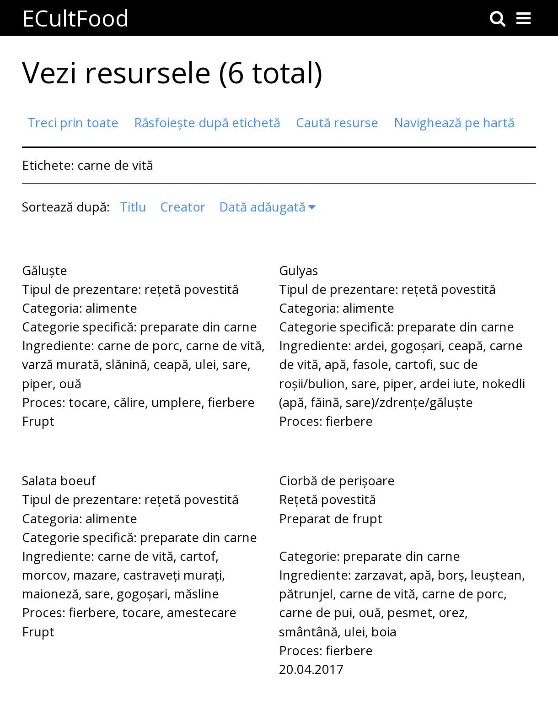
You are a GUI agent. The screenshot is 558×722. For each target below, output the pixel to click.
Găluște (44, 270)
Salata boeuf (59, 480)
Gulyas (298, 270)
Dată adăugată (262, 206)
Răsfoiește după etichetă (207, 122)
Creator (182, 206)
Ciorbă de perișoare (337, 480)
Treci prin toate (72, 122)
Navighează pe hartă (454, 122)
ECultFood (75, 18)
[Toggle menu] (523, 18)
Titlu (133, 206)
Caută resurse (337, 122)
